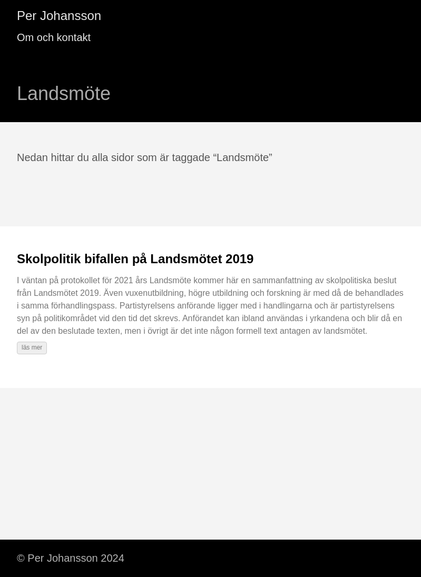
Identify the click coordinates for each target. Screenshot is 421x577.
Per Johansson (59, 15)
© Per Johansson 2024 (70, 558)
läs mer (32, 347)
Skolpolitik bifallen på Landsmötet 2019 (135, 259)
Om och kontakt (54, 37)
